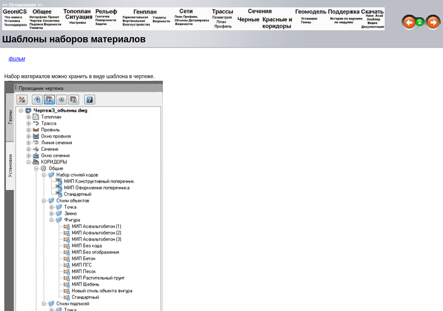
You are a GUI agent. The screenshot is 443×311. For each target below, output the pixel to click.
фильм (17, 59)
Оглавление (22, 4)
